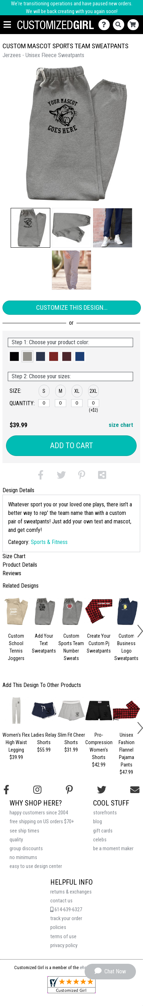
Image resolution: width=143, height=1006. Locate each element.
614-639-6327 (66, 910)
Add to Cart (71, 445)
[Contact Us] (105, 24)
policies (58, 927)
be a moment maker (113, 849)
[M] (60, 403)
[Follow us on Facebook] (6, 790)
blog (97, 822)
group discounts (26, 849)
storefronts (105, 813)
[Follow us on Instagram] (37, 790)
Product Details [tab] (19, 564)
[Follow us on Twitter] (101, 790)
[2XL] (93, 403)
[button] (30, 227)
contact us (61, 901)
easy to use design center (36, 866)
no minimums (23, 857)
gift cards (103, 831)
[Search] (120, 24)
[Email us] (134, 790)
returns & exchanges (71, 892)
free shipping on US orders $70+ (42, 822)
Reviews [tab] (11, 573)
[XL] (76, 403)
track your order (66, 919)
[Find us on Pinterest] (69, 790)
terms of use (63, 937)
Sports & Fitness (49, 542)
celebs (100, 840)
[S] (44, 403)
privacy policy (64, 945)
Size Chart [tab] (13, 556)
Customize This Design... (72, 307)
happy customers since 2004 (39, 813)
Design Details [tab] (18, 490)
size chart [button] (121, 425)
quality (16, 840)
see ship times (24, 831)
